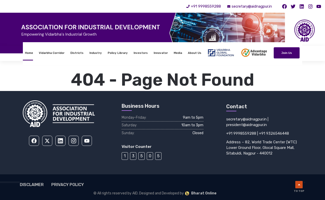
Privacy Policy (67, 184)
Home (29, 53)
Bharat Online (201, 193)
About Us (194, 53)
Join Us (286, 53)
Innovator (161, 53)
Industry (95, 53)
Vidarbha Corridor (51, 53)
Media (178, 53)
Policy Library (118, 53)
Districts (77, 53)
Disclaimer (32, 184)
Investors (141, 53)
